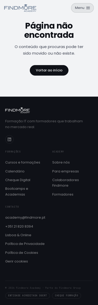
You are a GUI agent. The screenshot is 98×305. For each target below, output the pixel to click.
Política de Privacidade (25, 243)
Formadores (62, 194)
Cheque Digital (17, 179)
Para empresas (65, 171)
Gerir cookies (16, 261)
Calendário (15, 171)
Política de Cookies (21, 252)
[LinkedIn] (9, 139)
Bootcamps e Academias (16, 191)
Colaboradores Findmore (65, 182)
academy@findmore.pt (25, 217)
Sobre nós (61, 162)
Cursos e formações (22, 162)
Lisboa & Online (18, 235)
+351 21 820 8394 (19, 226)
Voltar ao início (49, 70)
